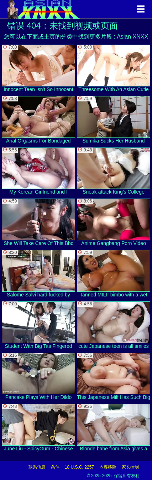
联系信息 (37, 467)
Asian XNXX (132, 37)
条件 (55, 467)
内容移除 (107, 467)
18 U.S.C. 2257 (79, 467)
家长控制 (130, 467)
